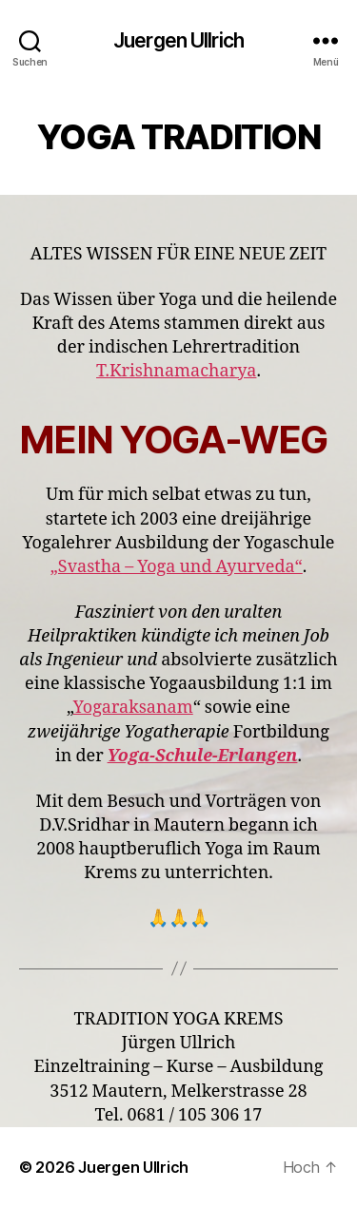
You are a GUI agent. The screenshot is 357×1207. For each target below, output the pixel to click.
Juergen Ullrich (178, 40)
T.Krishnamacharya (176, 371)
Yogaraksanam (133, 707)
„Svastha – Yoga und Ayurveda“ (176, 567)
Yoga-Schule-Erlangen (203, 756)
